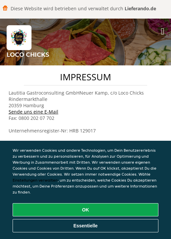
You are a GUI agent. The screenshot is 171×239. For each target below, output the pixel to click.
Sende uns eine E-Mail (33, 112)
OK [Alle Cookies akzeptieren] (85, 209)
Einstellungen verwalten (35, 180)
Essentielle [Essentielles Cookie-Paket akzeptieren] (85, 225)
